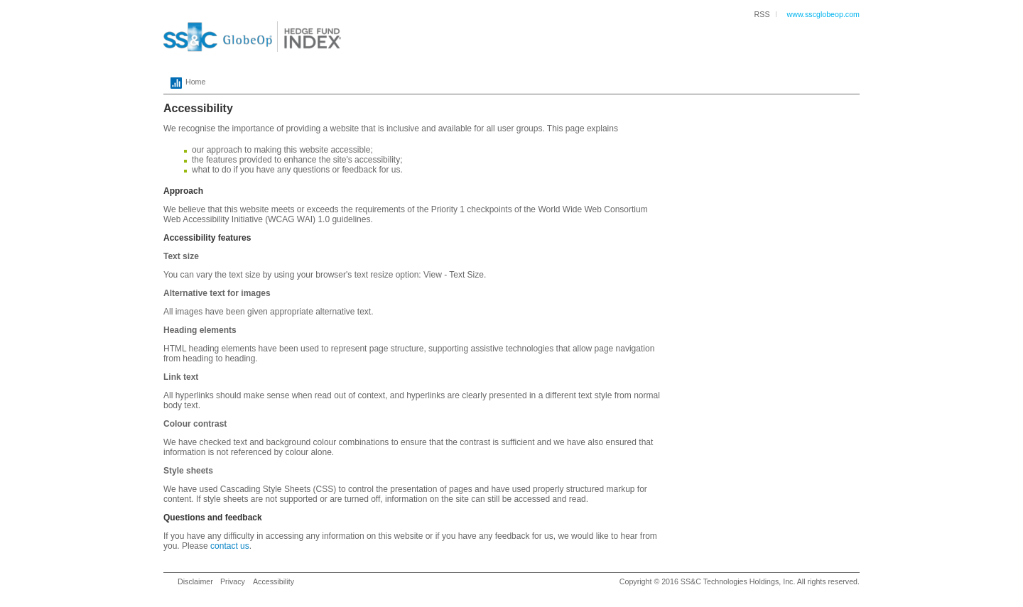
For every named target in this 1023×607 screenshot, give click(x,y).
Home (184, 83)
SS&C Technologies (714, 581)
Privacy (232, 581)
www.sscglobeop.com (823, 14)
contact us (229, 546)
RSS (762, 14)
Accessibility (273, 581)
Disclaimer (195, 581)
